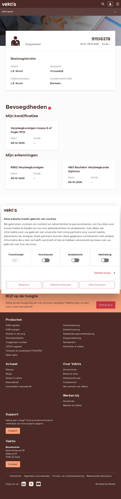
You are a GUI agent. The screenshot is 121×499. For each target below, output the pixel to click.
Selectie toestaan (60, 284)
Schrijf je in (106, 304)
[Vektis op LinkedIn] (23, 483)
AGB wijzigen (13, 329)
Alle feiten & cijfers (73, 346)
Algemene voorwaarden (37, 476)
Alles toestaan (97, 284)
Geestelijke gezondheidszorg (78, 333)
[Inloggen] (110, 3)
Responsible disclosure (98, 476)
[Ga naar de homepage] (9, 4)
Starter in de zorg (15, 333)
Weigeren (24, 284)
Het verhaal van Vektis (75, 386)
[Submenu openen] (115, 12)
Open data (11, 355)
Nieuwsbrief (12, 382)
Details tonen (102, 272)
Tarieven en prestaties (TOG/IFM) (24, 350)
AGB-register (13, 325)
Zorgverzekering (72, 338)
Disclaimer (15, 476)
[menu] (117, 4)
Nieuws (10, 369)
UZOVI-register (14, 346)
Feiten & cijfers (14, 378)
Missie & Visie (70, 373)
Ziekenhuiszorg (71, 329)
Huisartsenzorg (71, 325)
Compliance (69, 382)
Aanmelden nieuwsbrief (18, 386)
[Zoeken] (103, 4)
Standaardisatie (14, 338)
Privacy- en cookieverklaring (68, 476)
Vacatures (68, 401)
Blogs (9, 373)
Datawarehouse (71, 378)
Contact (12, 464)
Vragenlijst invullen (16, 342)
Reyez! (111, 484)
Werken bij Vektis (72, 405)
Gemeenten (69, 342)
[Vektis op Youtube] (38, 483)
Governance (69, 369)
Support (12, 430)
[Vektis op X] (31, 483)
